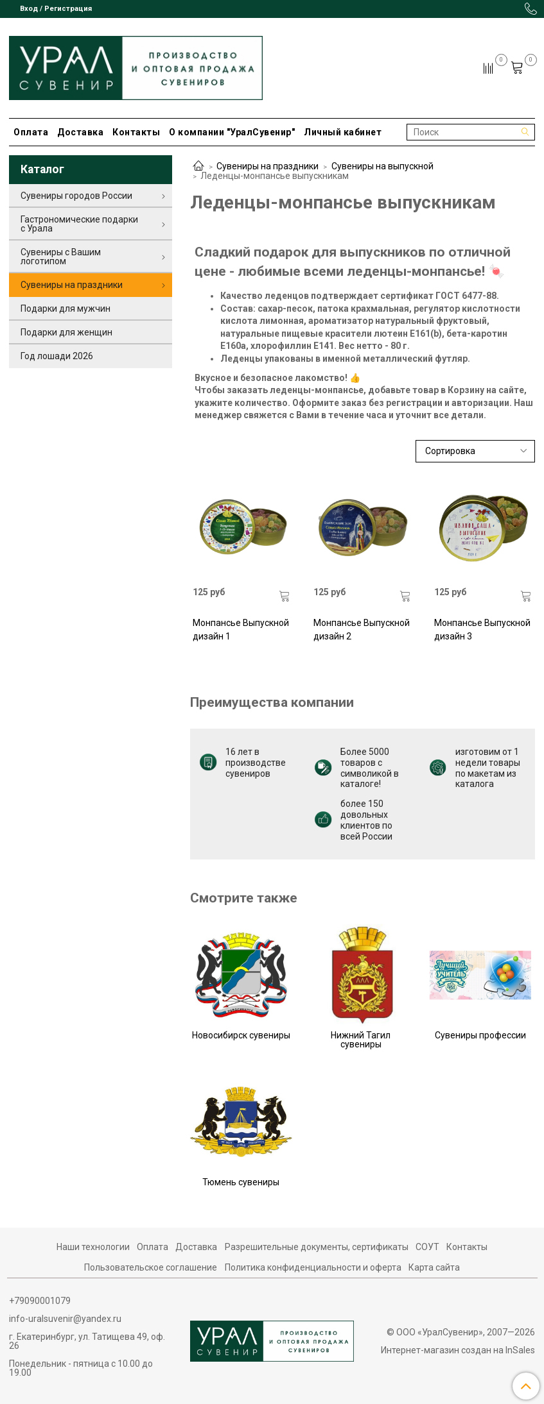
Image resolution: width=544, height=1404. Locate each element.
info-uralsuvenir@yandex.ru (65, 1319)
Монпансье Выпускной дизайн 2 (361, 629)
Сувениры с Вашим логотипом (61, 256)
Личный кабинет (343, 132)
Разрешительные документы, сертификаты (316, 1247)
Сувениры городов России (76, 195)
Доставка (80, 132)
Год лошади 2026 (57, 356)
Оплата (30, 132)
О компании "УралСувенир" (232, 132)
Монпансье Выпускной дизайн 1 (241, 629)
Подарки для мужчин (65, 308)
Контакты (136, 132)
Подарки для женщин (66, 332)
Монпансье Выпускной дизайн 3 (482, 629)
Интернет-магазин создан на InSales (458, 1350)
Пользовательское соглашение (150, 1267)
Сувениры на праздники (267, 166)
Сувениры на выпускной (382, 166)
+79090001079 (40, 1301)
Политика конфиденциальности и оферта (313, 1267)
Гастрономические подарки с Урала (79, 223)
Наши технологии (93, 1247)
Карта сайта (434, 1267)
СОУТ (427, 1247)
